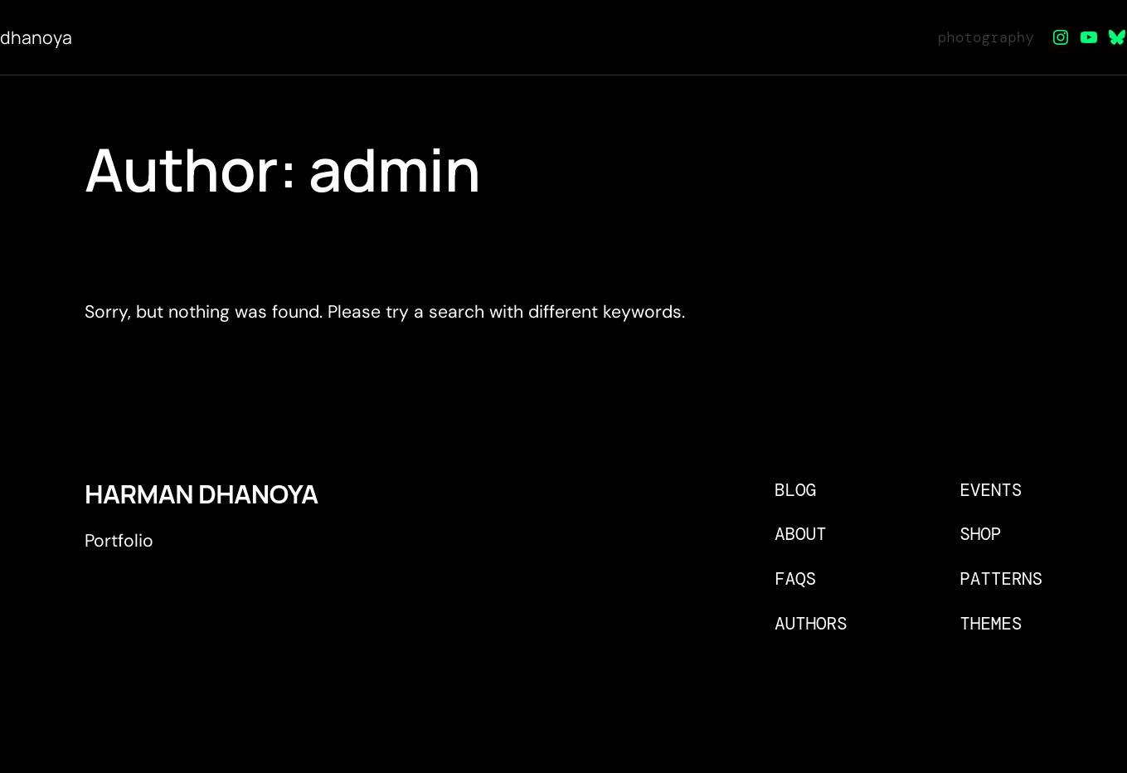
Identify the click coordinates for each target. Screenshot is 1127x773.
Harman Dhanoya (201, 493)
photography (986, 37)
